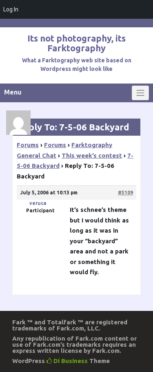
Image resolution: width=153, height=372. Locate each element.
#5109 (125, 192)
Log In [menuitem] (10, 9)
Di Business (67, 360)
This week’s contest (92, 155)
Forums (28, 144)
